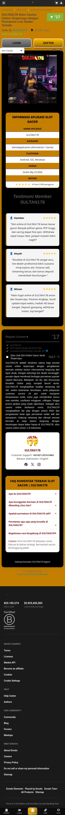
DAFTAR (48, 43)
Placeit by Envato (34, 788)
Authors (8, 702)
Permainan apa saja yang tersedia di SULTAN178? (28, 523)
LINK (45, 811)
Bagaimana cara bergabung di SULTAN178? (32, 533)
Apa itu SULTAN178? (20, 494)
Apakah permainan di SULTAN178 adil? (30, 513)
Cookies (8, 674)
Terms (7, 650)
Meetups (8, 735)
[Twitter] (32, 464)
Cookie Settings (12, 680)
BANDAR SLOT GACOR (41, 10)
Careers (8, 756)
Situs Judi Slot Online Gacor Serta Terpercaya (34, 357)
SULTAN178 (7, 10)
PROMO (6, 811)
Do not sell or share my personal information (26, 768)
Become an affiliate (14, 668)
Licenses (8, 656)
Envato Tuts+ (51, 788)
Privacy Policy (11, 762)
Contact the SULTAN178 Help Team (32, 574)
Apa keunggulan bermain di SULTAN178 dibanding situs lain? (30, 504)
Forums (8, 729)
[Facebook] (26, 464)
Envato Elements (14, 788)
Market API (9, 662)
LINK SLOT (21, 10)
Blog (6, 723)
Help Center (10, 696)
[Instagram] (39, 464)
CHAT (58, 811)
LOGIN (17, 43)
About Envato (11, 750)
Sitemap (8, 774)
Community (10, 717)
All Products (27, 792)
